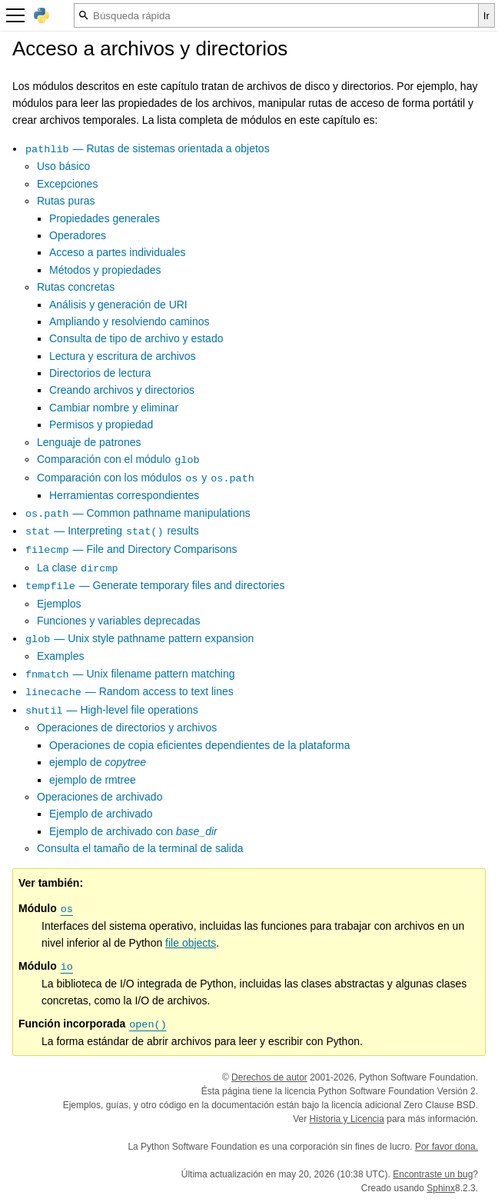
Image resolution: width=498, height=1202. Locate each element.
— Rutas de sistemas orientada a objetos (147, 148)
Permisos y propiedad (101, 424)
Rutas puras (66, 201)
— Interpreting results (112, 530)
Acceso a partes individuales (117, 252)
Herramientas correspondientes (124, 495)
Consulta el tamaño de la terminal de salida (140, 848)
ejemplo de (97, 762)
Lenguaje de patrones (89, 442)
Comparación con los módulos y (146, 477)
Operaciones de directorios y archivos (127, 727)
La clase (78, 567)
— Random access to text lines (129, 691)
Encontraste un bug (433, 1174)
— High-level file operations (111, 710)
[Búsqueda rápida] (276, 15)
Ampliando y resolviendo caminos (129, 321)
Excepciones (67, 184)
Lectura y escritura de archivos (122, 356)
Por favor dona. (446, 1146)
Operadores (77, 235)
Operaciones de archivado (99, 797)
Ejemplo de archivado (101, 813)
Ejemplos (59, 604)
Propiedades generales (104, 218)
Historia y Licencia (347, 1119)
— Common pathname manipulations (138, 513)
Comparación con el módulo (119, 459)
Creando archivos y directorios (121, 390)
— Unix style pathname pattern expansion (139, 638)
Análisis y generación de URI (118, 304)
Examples (60, 656)
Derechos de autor (269, 1077)
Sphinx (441, 1188)
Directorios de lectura (100, 373)
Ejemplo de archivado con (133, 831)
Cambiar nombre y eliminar (113, 407)
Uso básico (63, 166)
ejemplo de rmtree (92, 780)
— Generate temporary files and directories (154, 585)
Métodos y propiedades (105, 270)
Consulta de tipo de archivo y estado (136, 338)
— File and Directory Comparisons (131, 549)
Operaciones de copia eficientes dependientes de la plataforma (199, 745)
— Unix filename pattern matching (129, 674)
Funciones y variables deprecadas (118, 620)
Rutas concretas (76, 287)
